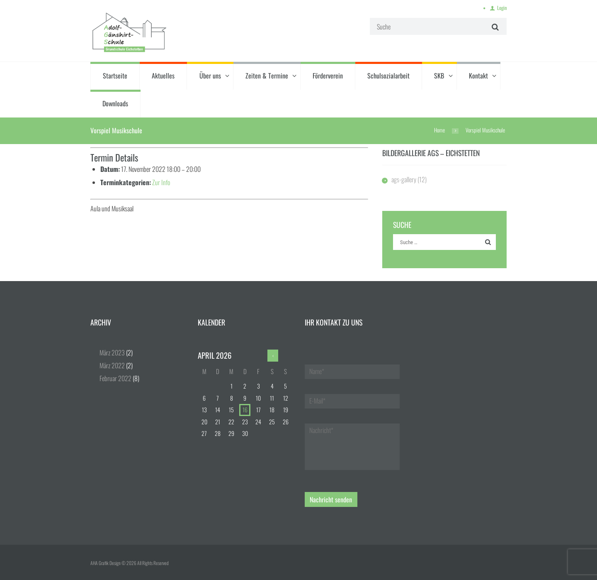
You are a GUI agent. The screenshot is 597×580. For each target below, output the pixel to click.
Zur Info (161, 182)
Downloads (115, 103)
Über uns (210, 76)
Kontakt (478, 76)
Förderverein (328, 76)
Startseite (115, 76)
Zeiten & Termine (266, 76)
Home (439, 130)
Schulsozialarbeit (388, 76)
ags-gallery (403, 179)
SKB (439, 76)
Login (502, 8)
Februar (115, 378)
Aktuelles (163, 76)
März (112, 352)
